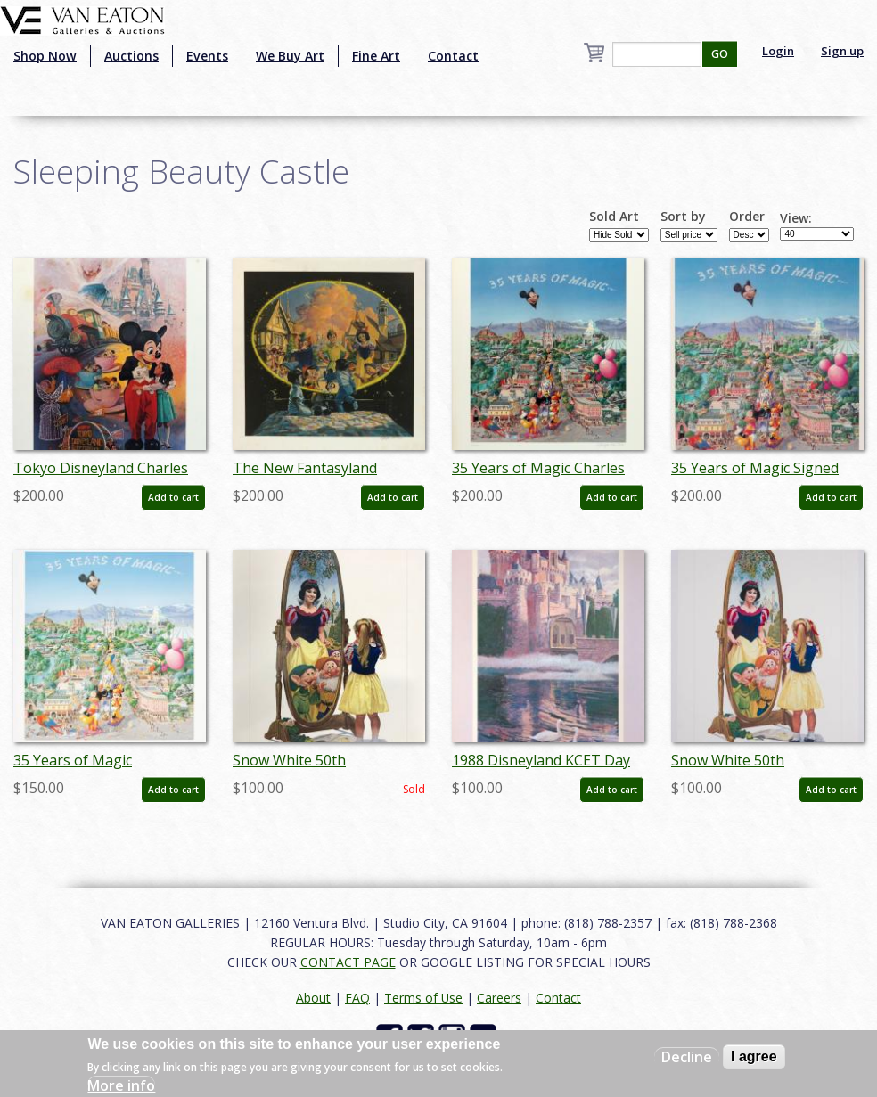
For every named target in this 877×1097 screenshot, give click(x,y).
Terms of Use (423, 997)
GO (719, 53)
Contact (453, 55)
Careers (499, 997)
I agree (754, 1056)
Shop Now (45, 55)
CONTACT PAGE (348, 962)
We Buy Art (290, 55)
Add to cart (173, 497)
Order (747, 216)
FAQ (357, 997)
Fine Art (376, 55)
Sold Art (614, 216)
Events (207, 55)
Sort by (683, 216)
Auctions (131, 55)
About (313, 997)
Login (778, 51)
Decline (686, 1057)
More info (121, 1085)
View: (796, 218)
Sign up (842, 51)
